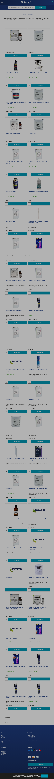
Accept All (44, 776)
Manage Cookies (9, 775)
